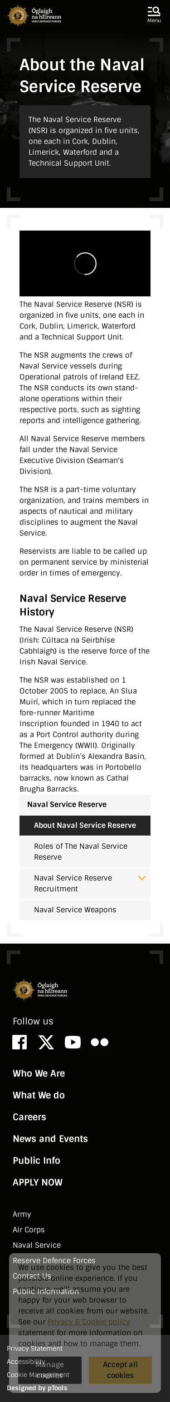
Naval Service (37, 1245)
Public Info (36, 1160)
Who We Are (39, 1073)
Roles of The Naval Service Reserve (80, 851)
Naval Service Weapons (75, 910)
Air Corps (29, 1230)
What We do (39, 1095)
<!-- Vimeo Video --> (85, 263)
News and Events (50, 1139)
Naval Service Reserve (67, 804)
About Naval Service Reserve (85, 825)
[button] (154, 15)
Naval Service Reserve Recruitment (90, 883)
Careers (29, 1117)
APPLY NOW (38, 1182)
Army (22, 1214)
